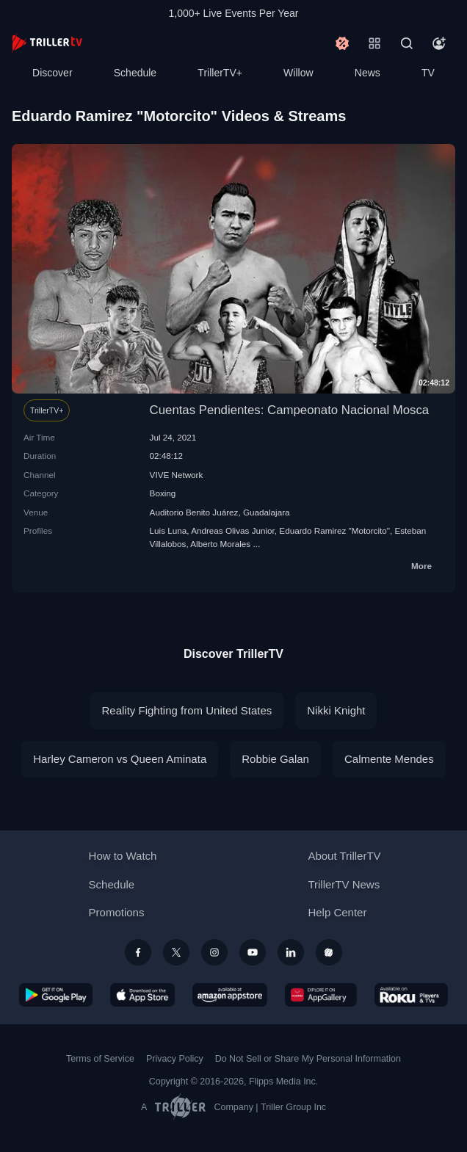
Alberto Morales (220, 543)
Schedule (135, 73)
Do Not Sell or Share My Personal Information (308, 1059)
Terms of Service (100, 1059)
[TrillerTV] (47, 43)
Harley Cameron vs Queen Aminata (119, 759)
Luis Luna (168, 530)
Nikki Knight (336, 710)
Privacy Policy (174, 1059)
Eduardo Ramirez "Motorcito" (334, 530)
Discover (52, 73)
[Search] (407, 43)
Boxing (163, 493)
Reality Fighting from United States (187, 710)
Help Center (337, 912)
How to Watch (123, 855)
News (367, 73)
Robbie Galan (275, 759)
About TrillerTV (344, 855)
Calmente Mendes (389, 759)
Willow (298, 73)
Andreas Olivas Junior (233, 530)
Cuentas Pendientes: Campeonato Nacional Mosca (290, 410)
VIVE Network (176, 474)
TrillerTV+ (220, 73)
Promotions (117, 912)
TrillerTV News (344, 884)
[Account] (439, 43)
